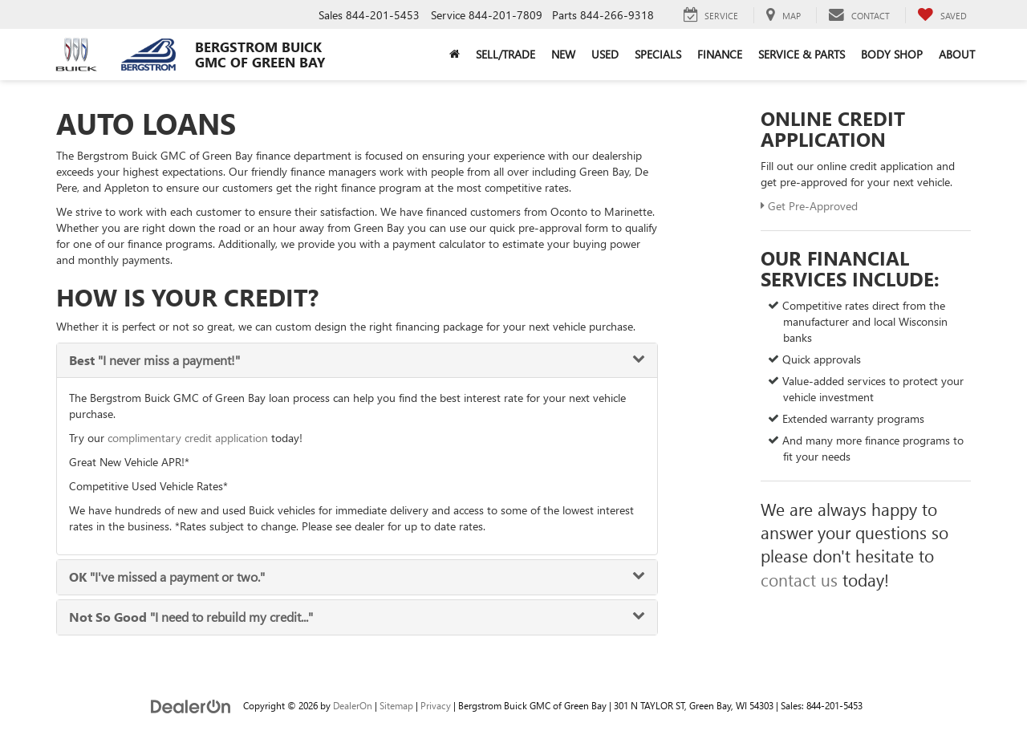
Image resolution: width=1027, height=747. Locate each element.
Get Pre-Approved (809, 205)
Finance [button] (719, 54)
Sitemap (396, 705)
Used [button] (605, 54)
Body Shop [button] (892, 54)
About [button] (957, 54)
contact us (799, 579)
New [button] (563, 54)
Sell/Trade (505, 54)
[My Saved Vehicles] (942, 15)
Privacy (435, 705)
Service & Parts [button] (801, 54)
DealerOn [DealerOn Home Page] (352, 705)
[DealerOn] (191, 704)
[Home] (454, 54)
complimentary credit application (188, 437)
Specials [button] (658, 54)
